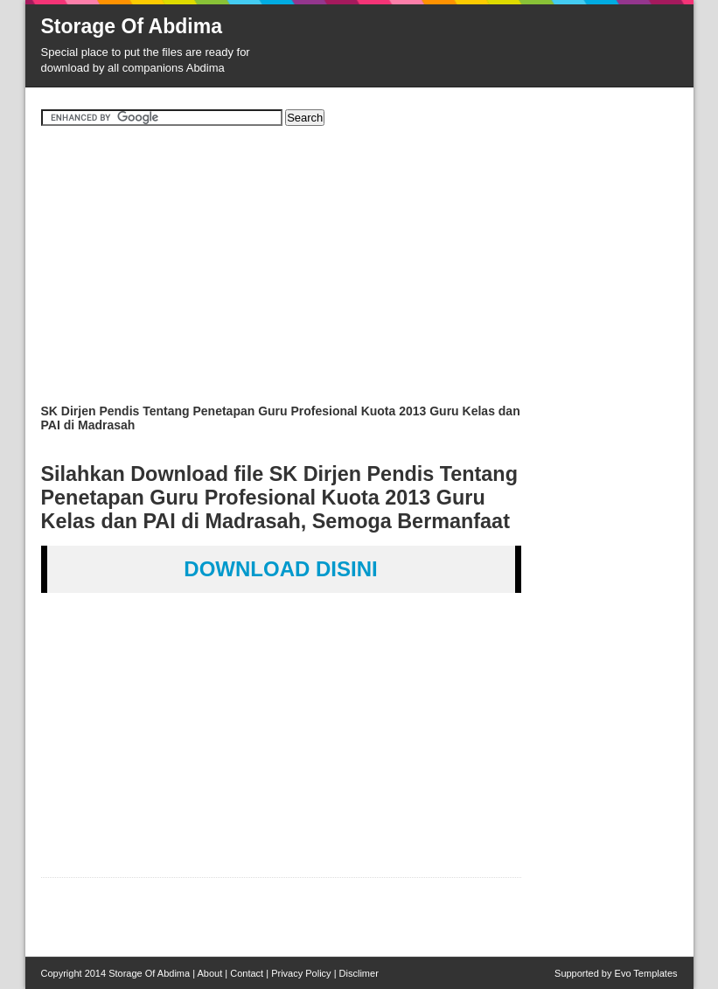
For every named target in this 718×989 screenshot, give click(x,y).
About (210, 973)
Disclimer (359, 973)
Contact (246, 973)
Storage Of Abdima (131, 26)
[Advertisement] (359, 271)
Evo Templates (646, 973)
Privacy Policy (301, 973)
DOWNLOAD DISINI (280, 569)
